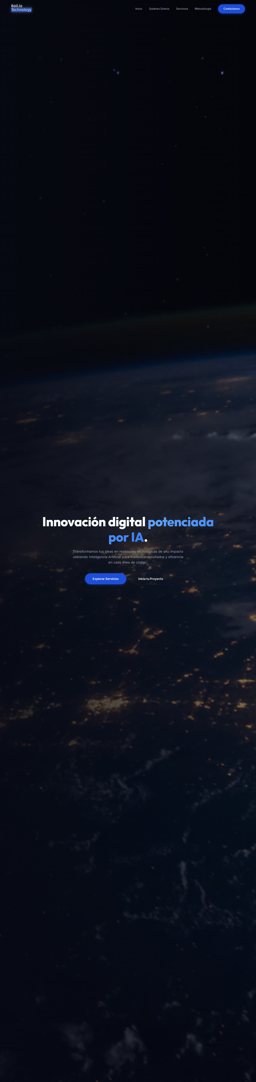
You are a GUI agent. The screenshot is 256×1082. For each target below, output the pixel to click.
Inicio (138, 8)
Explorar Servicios (106, 579)
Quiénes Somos (159, 8)
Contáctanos (231, 8)
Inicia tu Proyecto (150, 579)
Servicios (182, 8)
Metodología (203, 8)
